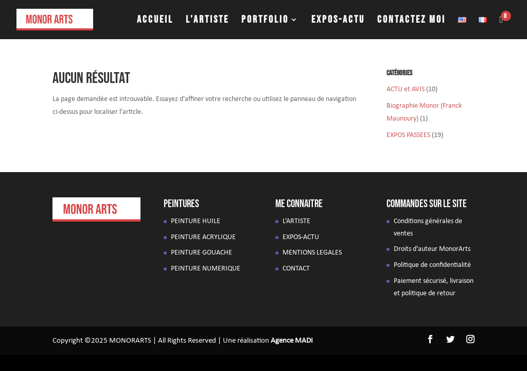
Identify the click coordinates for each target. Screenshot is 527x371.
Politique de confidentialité (432, 265)
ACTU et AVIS (406, 89)
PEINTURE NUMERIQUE (205, 269)
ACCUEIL (155, 21)
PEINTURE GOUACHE (201, 253)
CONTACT (296, 269)
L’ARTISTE (207, 21)
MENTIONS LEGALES (312, 253)
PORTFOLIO (265, 21)
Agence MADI (292, 341)
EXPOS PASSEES (408, 135)
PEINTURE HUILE (195, 221)
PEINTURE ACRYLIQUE (203, 237)
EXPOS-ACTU (338, 21)
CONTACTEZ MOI (411, 21)
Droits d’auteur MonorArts (432, 249)
